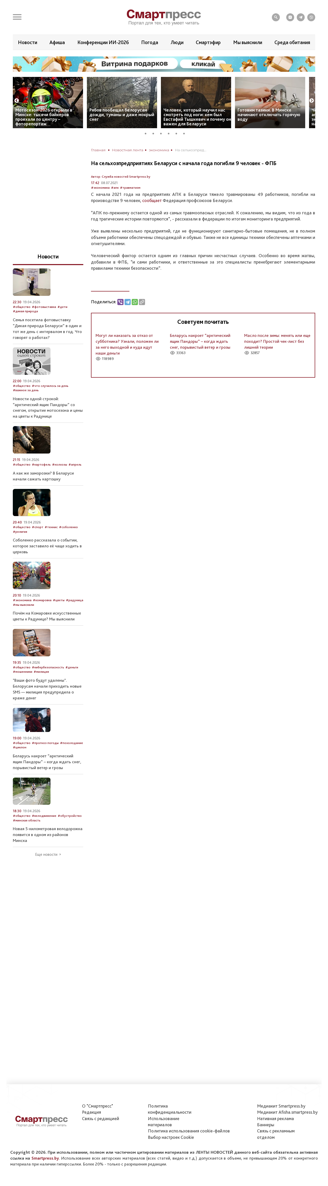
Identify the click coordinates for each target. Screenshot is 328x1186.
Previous (16, 101)
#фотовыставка (44, 307)
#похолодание (71, 743)
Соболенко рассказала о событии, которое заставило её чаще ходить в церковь (47, 545)
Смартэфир (208, 42)
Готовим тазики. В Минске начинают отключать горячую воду (269, 114)
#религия (20, 532)
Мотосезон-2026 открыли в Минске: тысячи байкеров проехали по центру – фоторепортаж (43, 116)
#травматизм (130, 187)
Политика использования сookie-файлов (189, 1130)
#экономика (100, 187)
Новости (27, 42)
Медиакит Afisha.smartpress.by (287, 1112)
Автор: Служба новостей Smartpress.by (120, 176)
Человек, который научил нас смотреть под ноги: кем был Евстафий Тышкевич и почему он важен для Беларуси (197, 116)
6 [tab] (185, 132)
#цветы (59, 600)
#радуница (74, 600)
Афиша (57, 42)
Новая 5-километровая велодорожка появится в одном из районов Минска (48, 834)
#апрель (74, 464)
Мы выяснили (247, 42)
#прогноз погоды (45, 743)
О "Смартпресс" (97, 1106)
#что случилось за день (50, 386)
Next (311, 101)
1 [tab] (147, 132)
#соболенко (68, 527)
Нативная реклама (275, 1118)
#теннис (51, 527)
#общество (21, 307)
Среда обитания (292, 42)
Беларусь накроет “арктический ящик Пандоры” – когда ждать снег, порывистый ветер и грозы (200, 341)
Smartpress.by (45, 1158)
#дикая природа (25, 311)
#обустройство (70, 816)
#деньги (71, 667)
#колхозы (59, 464)
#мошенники (22, 672)
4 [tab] (170, 132)
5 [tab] (178, 132)
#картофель (41, 464)
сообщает (152, 200)
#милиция (41, 672)
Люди (177, 42)
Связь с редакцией (100, 1118)
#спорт (37, 527)
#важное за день (26, 390)
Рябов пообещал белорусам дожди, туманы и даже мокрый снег (121, 114)
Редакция (91, 1112)
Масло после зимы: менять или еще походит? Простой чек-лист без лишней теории (277, 341)
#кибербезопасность (48, 667)
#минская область (26, 820)
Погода (149, 42)
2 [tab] (155, 132)
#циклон (19, 747)
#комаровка (42, 600)
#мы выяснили (23, 605)
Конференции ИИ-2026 (103, 42)
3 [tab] (162, 132)
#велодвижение (44, 816)
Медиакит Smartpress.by (281, 1106)
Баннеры (265, 1124)
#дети (62, 307)
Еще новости (46, 854)
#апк (115, 187)
